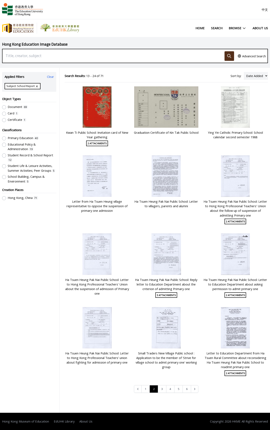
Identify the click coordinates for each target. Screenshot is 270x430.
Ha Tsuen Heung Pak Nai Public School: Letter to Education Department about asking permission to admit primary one (235, 284)
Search (216, 28)
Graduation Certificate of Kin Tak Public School (166, 132)
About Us (260, 28)
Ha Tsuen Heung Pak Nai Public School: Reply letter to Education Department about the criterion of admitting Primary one (166, 284)
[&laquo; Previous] (138, 389)
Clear (50, 77)
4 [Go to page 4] (170, 389)
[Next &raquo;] (195, 389)
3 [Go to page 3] (162, 389)
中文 (265, 9)
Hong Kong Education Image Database (35, 44)
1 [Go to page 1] (145, 389)
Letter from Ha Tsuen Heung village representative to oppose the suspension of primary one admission (97, 206)
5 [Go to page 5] (178, 389)
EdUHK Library (64, 421)
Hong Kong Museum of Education (25, 421)
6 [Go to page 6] (187, 389)
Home (200, 28)
